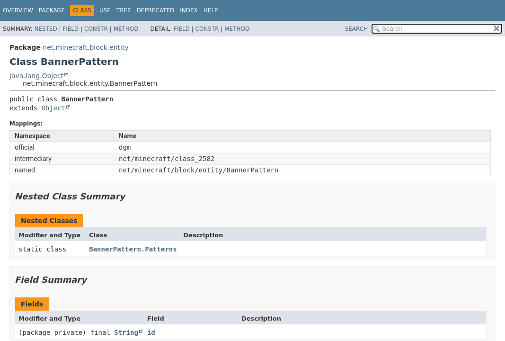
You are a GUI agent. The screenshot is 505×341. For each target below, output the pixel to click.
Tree (123, 10)
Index (189, 10)
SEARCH (356, 29)
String (126, 332)
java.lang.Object (36, 76)
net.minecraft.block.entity (85, 47)
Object (53, 108)
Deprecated (156, 10)
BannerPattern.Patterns (133, 249)
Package (52, 10)
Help (211, 10)
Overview (18, 10)
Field (70, 29)
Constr (96, 29)
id (151, 332)
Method (126, 29)
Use (105, 10)
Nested (45, 29)
